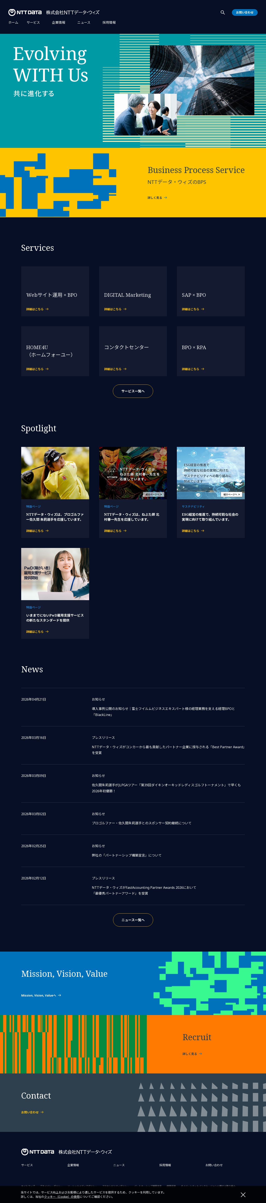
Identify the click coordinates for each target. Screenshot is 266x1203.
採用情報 (109, 22)
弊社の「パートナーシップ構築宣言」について (127, 855)
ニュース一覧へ (133, 920)
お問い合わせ (214, 1165)
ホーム (13, 22)
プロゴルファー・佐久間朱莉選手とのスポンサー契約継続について (142, 823)
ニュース (83, 22)
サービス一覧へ (133, 391)
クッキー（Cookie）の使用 (62, 1197)
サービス (33, 22)
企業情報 (58, 22)
